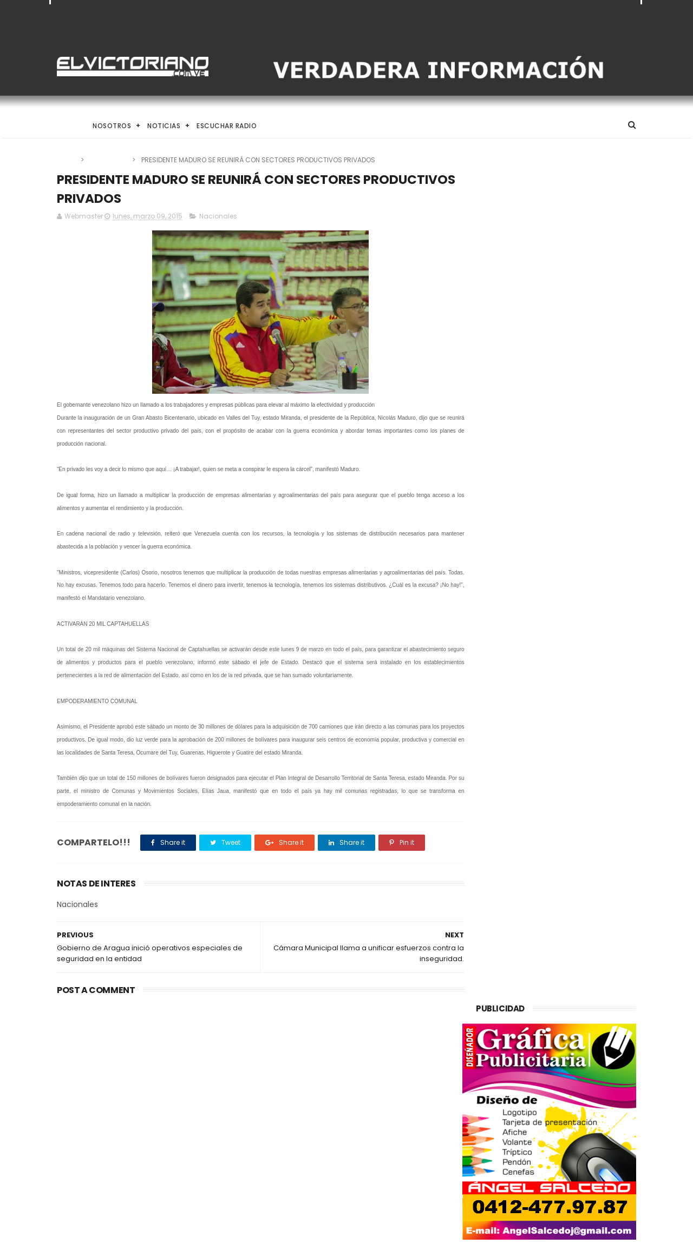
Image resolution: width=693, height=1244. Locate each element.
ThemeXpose (118, 1230)
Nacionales (109, 159)
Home (66, 125)
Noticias (163, 125)
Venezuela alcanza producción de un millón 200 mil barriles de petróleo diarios (142, 1073)
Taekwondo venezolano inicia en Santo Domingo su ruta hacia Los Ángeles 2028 (375, 1067)
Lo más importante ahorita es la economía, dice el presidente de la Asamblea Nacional (375, 1173)
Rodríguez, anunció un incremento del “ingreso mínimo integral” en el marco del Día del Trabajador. (374, 1122)
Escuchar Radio (227, 125)
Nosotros (112, 125)
